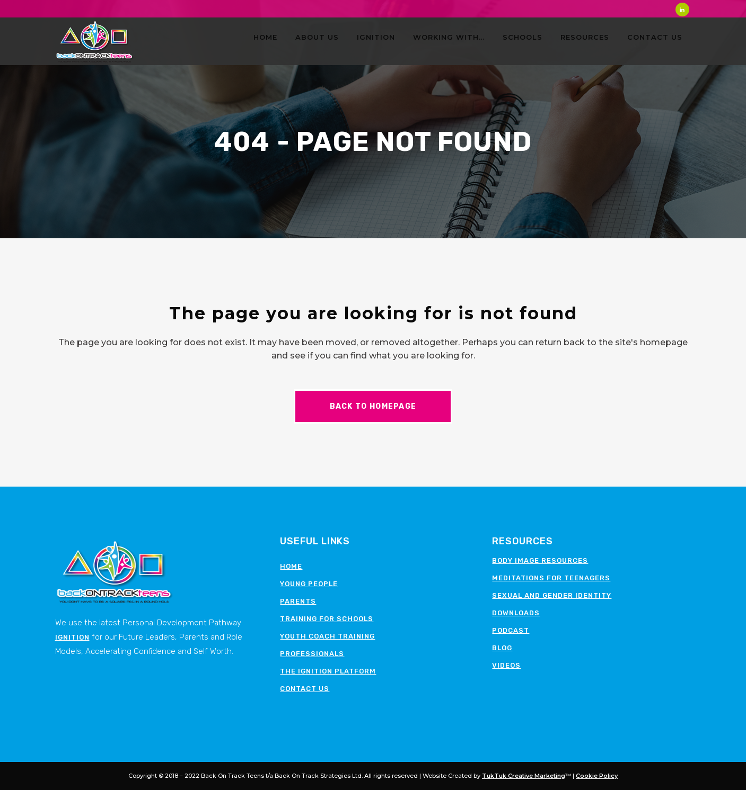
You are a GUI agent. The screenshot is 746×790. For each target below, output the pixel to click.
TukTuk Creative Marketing (523, 775)
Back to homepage (373, 406)
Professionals (312, 654)
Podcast (510, 630)
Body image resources (540, 560)
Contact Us (304, 689)
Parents (298, 601)
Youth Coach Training (327, 636)
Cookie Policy (597, 775)
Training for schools (326, 619)
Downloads (516, 613)
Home (291, 566)
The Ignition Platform (328, 671)
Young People (309, 584)
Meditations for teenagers (551, 578)
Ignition (72, 637)
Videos (506, 665)
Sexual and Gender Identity (551, 595)
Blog (502, 648)
